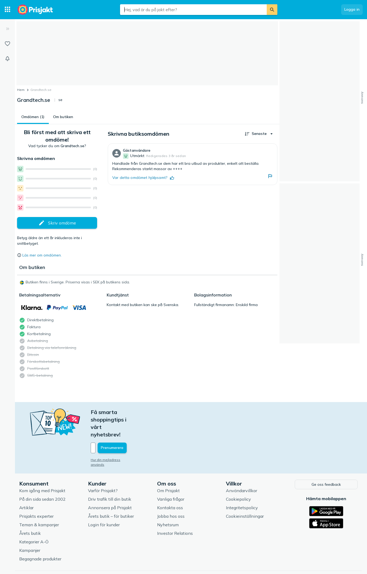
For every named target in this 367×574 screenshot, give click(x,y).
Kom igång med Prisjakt (42, 467)
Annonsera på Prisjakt (110, 484)
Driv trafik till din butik (109, 476)
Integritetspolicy (242, 484)
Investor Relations (175, 510)
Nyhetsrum (168, 501)
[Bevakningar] (7, 58)
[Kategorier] (7, 9)
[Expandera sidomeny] (7, 28)
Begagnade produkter (40, 536)
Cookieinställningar (245, 493)
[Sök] (272, 9)
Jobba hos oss (171, 493)
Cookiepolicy (238, 476)
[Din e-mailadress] (126, 425)
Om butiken (63, 116)
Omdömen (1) (33, 116)
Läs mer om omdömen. (42, 255)
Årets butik (30, 510)
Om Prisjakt (168, 467)
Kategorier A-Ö (34, 518)
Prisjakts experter (36, 493)
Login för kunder (104, 501)
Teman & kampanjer (39, 501)
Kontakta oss (170, 484)
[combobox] (193, 9)
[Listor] (7, 43)
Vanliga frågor (170, 476)
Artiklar (26, 484)
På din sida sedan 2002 (42, 476)
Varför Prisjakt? (103, 467)
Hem (21, 90)
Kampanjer (29, 527)
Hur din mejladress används (113, 437)
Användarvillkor (241, 467)
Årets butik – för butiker (111, 493)
